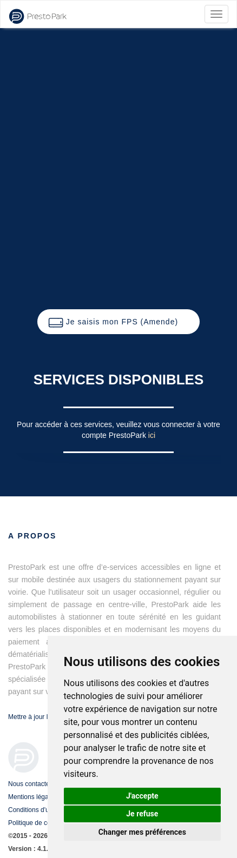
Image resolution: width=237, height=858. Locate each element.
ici (151, 435)
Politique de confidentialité (45, 823)
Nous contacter (30, 784)
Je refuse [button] (142, 813)
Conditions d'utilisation (40, 810)
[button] (118, 322)
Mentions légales (32, 797)
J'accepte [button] (142, 796)
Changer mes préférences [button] (142, 832)
